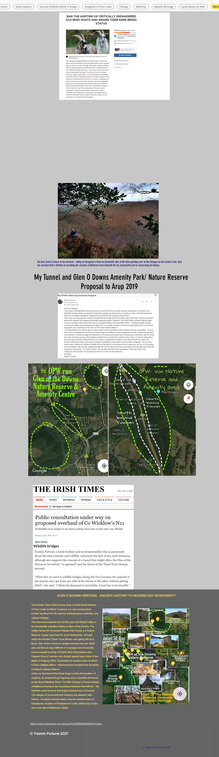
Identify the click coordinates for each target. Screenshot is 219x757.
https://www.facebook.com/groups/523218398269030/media (66, 723)
